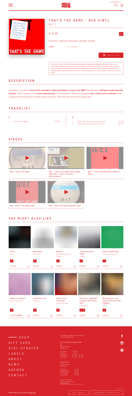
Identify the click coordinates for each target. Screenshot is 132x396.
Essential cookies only (107, 392)
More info (32, 392)
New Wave (83, 40)
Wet (53, 24)
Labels (17, 353)
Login (122, 2)
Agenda (17, 369)
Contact (18, 375)
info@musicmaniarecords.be (72, 335)
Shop (24, 337)
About (15, 359)
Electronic (53, 40)
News (14, 364)
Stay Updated (24, 348)
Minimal (91, 40)
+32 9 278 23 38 (66, 337)
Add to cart (111, 55)
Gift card (20, 342)
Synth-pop (63, 40)
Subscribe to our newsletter (67, 382)
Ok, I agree (78, 392)
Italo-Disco (73, 40)
